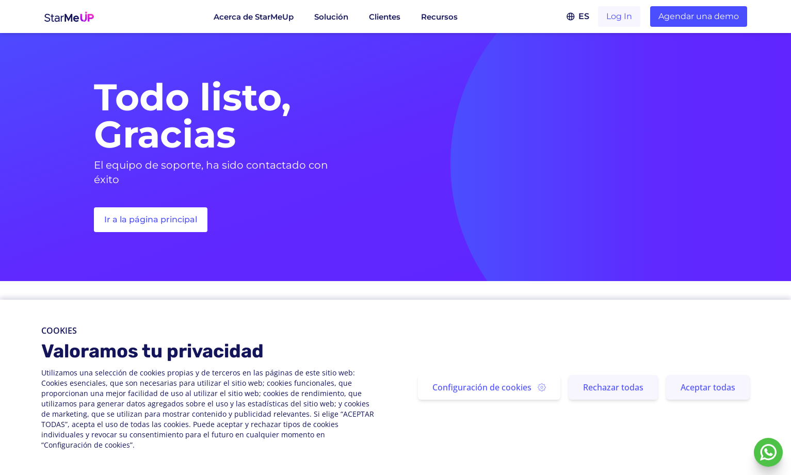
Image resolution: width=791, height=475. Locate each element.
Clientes (384, 17)
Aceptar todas (708, 387)
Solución (331, 17)
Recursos (439, 17)
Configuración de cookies (489, 387)
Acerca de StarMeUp (254, 17)
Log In (619, 16)
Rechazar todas (613, 387)
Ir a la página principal (150, 219)
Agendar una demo (698, 16)
